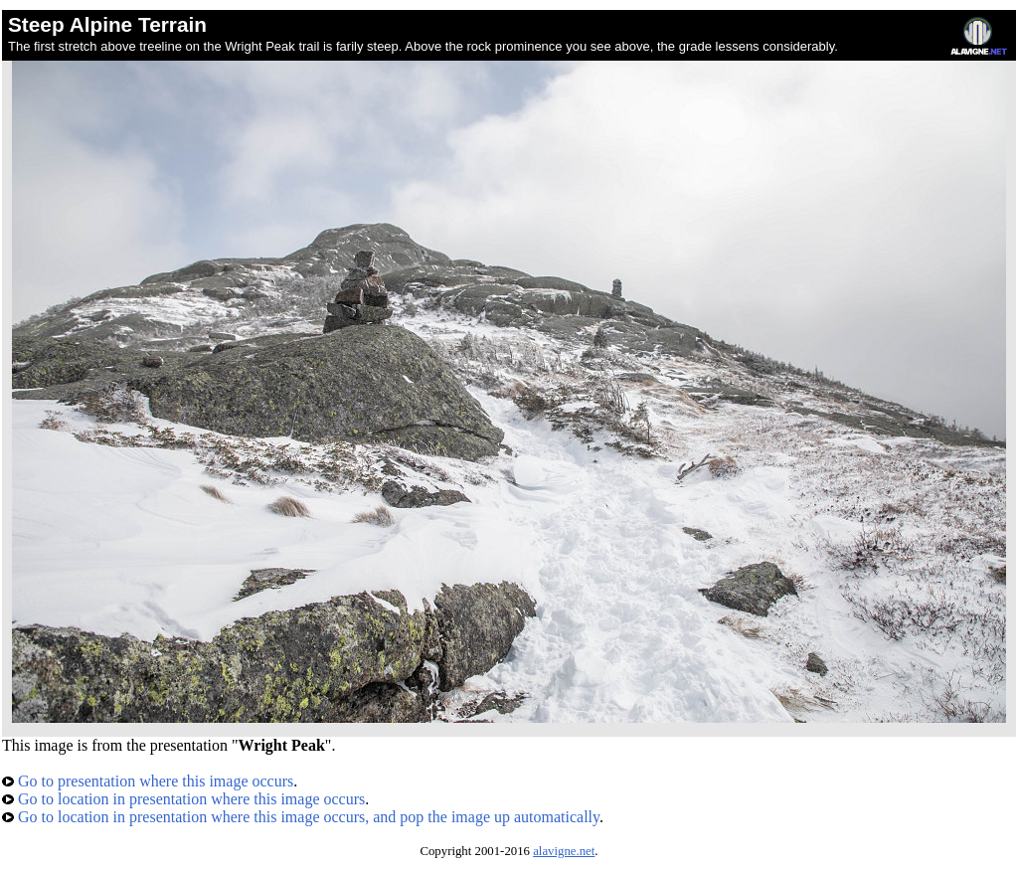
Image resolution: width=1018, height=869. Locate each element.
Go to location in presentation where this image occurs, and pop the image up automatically (300, 816)
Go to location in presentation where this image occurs (183, 798)
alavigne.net (563, 851)
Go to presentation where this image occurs (147, 781)
